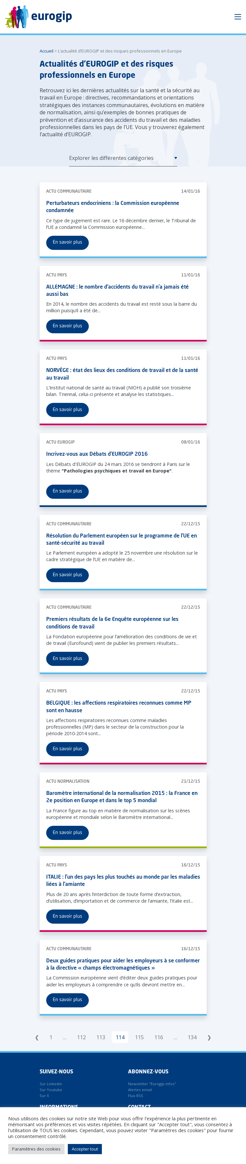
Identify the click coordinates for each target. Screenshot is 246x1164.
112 (81, 1037)
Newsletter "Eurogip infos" (152, 1083)
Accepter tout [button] (85, 1149)
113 (100, 1037)
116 (158, 1037)
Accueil (46, 51)
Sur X (44, 1095)
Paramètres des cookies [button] (36, 1149)
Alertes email (140, 1089)
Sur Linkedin (51, 1083)
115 (139, 1037)
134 (192, 1037)
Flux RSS (135, 1095)
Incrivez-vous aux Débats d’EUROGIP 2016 (97, 454)
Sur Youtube (51, 1089)
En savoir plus (67, 242)
